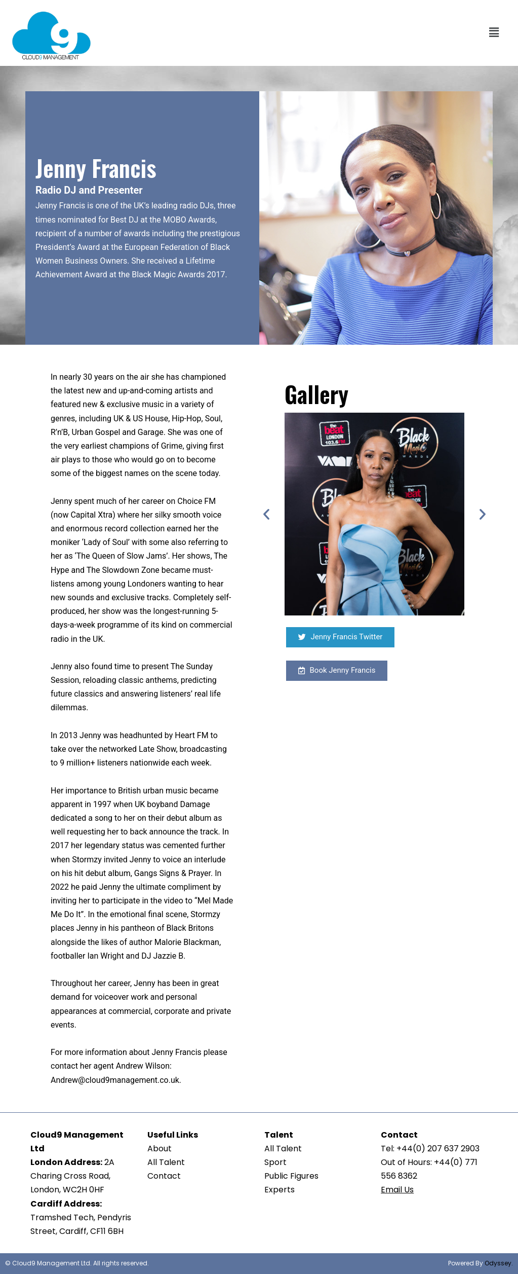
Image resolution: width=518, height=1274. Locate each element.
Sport (275, 1162)
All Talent (166, 1162)
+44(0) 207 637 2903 (438, 1148)
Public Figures (291, 1176)
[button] (494, 33)
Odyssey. (499, 1263)
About (159, 1148)
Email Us (397, 1189)
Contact (164, 1176)
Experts (279, 1189)
